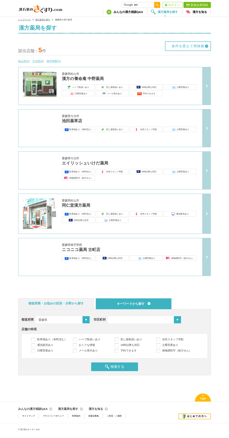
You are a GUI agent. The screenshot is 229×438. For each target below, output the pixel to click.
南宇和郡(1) (54, 61)
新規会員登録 (199, 5)
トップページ (24, 20)
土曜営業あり (170, 344)
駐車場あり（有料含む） (52, 339)
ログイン (174, 5)
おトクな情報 (87, 344)
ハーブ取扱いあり (89, 339)
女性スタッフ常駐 (173, 339)
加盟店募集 (93, 416)
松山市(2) (23, 61)
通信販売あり (45, 344)
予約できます (128, 350)
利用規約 (76, 416)
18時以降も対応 (130, 344)
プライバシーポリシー (53, 416)
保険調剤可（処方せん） (177, 350)
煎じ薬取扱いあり (131, 339)
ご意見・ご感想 (114, 416)
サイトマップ (28, 416)
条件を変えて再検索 (188, 46)
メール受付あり (88, 350)
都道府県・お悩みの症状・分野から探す (56, 303)
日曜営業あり (45, 350)
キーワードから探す (131, 303)
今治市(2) (38, 61)
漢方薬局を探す (42, 20)
